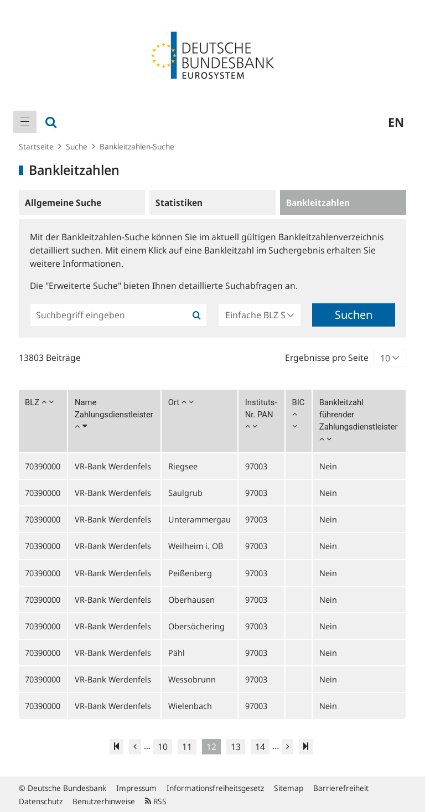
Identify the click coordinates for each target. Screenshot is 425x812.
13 (236, 747)
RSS (156, 801)
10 (163, 747)
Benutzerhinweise (103, 801)
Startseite (36, 146)
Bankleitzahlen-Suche (137, 146)
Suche (76, 146)
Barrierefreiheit (341, 788)
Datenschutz (41, 801)
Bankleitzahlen (318, 202)
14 (260, 747)
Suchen (353, 314)
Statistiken (179, 202)
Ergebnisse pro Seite (327, 357)
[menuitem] (25, 122)
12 (211, 747)
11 (187, 747)
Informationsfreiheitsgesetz (215, 788)
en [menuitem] (396, 121)
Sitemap (288, 788)
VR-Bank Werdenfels (113, 466)
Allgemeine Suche (63, 202)
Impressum (136, 788)
